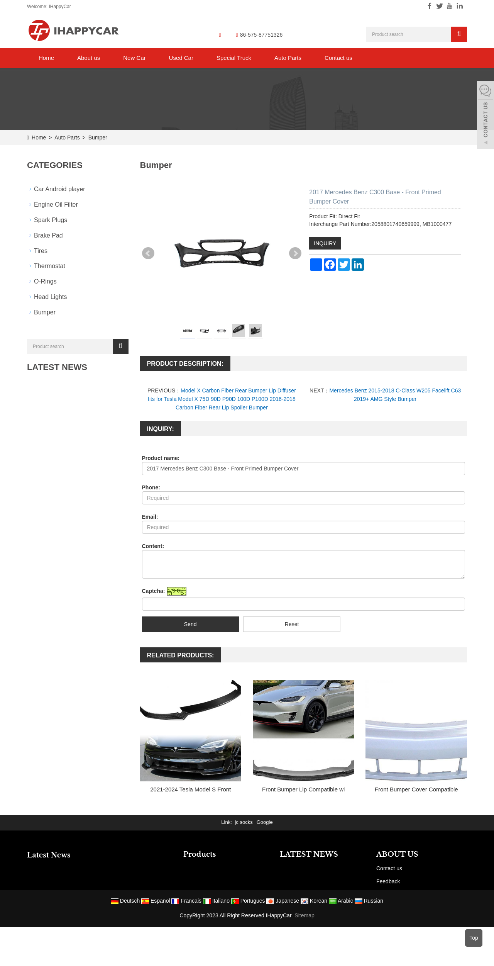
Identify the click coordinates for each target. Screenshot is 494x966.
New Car (134, 57)
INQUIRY (325, 243)
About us (88, 57)
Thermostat (49, 266)
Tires (40, 251)
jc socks (243, 822)
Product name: (161, 458)
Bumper (97, 137)
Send (190, 624)
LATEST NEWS (309, 854)
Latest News (48, 855)
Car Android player (59, 189)
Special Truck (234, 57)
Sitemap (304, 915)
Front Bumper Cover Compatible (416, 789)
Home (46, 57)
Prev (148, 253)
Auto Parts (287, 57)
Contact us (338, 57)
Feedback (388, 881)
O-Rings (45, 281)
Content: (153, 546)
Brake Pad (48, 235)
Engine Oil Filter (56, 204)
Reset (292, 624)
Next (295, 253)
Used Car (181, 57)
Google (265, 822)
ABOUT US (397, 854)
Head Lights (50, 297)
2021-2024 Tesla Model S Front (190, 789)
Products (199, 854)
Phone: (151, 487)
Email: (150, 517)
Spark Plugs (50, 220)
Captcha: (153, 591)
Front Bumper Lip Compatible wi (303, 789)
